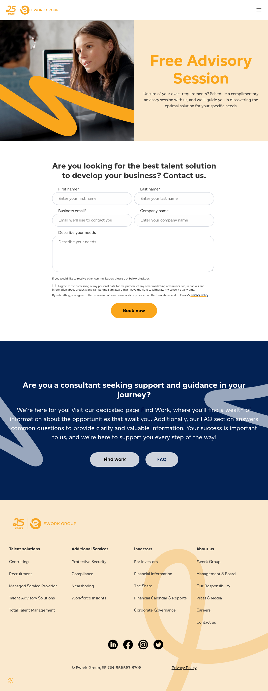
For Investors (146, 561)
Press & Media (209, 598)
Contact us (206, 622)
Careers (203, 610)
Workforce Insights (89, 598)
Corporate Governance (155, 610)
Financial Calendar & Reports (160, 598)
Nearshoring (83, 586)
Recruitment (20, 573)
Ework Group (208, 561)
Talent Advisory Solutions (32, 598)
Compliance (82, 573)
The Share (143, 586)
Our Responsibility (213, 586)
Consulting (19, 561)
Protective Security (89, 561)
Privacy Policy (199, 295)
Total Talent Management (32, 610)
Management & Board (216, 573)
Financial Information (153, 573)
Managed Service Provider (33, 586)
